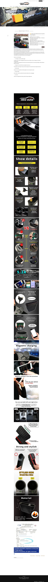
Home (35, 27)
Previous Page (38, 555)
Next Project (43, 555)
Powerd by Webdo (24, 579)
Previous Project (32, 555)
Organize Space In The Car (42, 27)
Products (37, 27)
